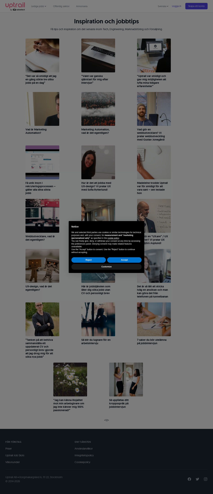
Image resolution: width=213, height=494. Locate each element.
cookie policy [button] (113, 238)
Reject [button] (89, 260)
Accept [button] (124, 260)
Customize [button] (106, 267)
